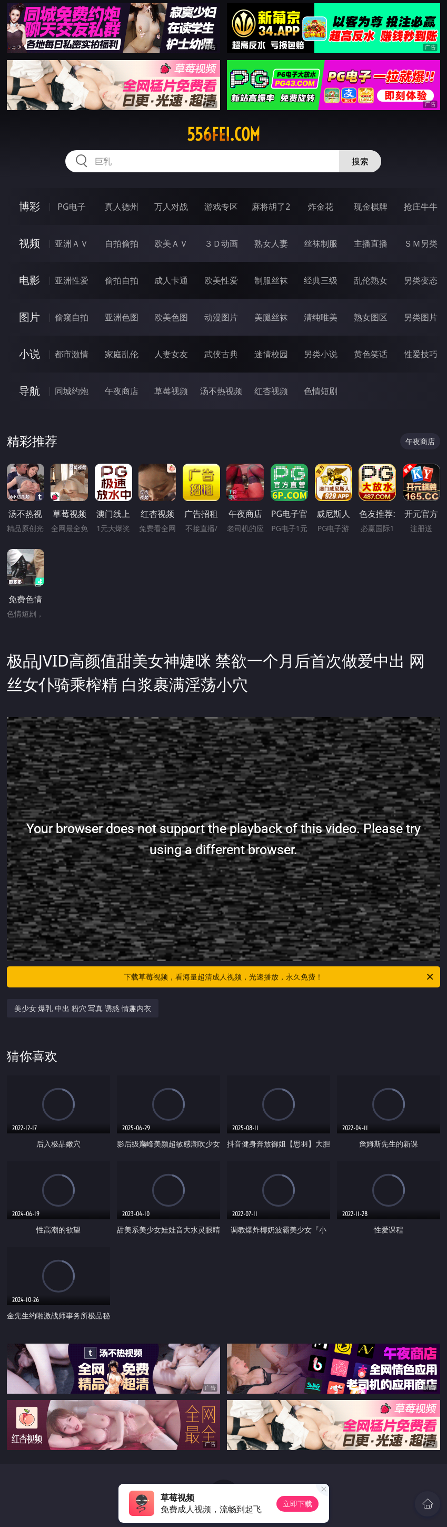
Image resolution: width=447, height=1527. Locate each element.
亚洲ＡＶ (71, 243)
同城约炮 (71, 391)
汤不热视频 (221, 391)
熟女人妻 (271, 243)
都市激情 (71, 354)
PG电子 (71, 206)
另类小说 (320, 354)
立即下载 (297, 1504)
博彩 (29, 206)
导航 (29, 391)
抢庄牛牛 (421, 206)
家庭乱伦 (121, 354)
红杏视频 (271, 391)
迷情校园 (271, 354)
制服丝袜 (271, 280)
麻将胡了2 (271, 206)
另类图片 (421, 317)
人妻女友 (171, 354)
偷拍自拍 (121, 280)
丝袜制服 (320, 243)
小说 (29, 354)
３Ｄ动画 (221, 243)
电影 (29, 280)
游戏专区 (221, 206)
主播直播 (371, 243)
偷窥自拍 (71, 317)
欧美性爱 (221, 280)
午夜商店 (121, 391)
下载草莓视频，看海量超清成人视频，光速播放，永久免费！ (279, 977)
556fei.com (223, 134)
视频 (29, 243)
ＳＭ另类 (421, 243)
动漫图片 (221, 317)
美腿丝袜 (271, 317)
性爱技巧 (421, 354)
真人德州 (121, 206)
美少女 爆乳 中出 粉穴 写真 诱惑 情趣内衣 (82, 1008)
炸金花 (320, 206)
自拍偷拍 (121, 243)
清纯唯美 (320, 317)
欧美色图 (171, 317)
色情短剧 (320, 391)
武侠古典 (221, 354)
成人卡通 (171, 280)
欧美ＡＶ (171, 243)
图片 (29, 317)
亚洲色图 (121, 317)
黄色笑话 (371, 354)
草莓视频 (171, 391)
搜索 (360, 161)
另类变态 (421, 280)
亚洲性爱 (71, 280)
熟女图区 (371, 317)
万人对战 (171, 206)
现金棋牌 (371, 206)
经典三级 (320, 280)
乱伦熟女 (371, 280)
